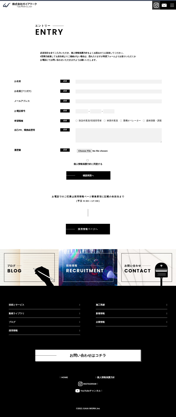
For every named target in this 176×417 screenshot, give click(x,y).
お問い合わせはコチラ (88, 355)
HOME (64, 377)
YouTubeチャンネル (90, 390)
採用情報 (13, 330)
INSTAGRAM (89, 384)
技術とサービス (16, 304)
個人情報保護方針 (82, 164)
